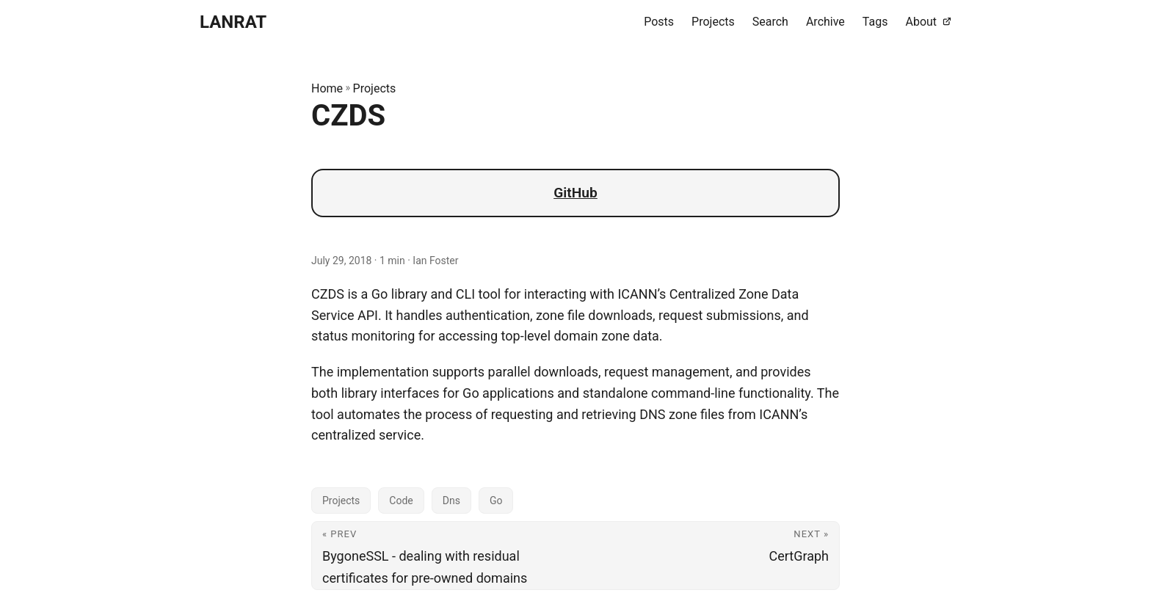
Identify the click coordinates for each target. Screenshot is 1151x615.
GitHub (575, 192)
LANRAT (233, 22)
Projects (374, 88)
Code (401, 500)
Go (496, 500)
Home (327, 88)
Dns (451, 500)
